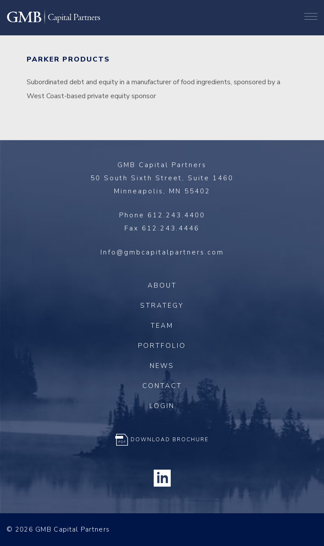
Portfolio (162, 345)
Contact (162, 385)
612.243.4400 (176, 215)
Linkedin (162, 478)
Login (162, 406)
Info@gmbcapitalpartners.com (162, 252)
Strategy (162, 305)
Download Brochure (170, 439)
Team (162, 325)
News (162, 365)
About (162, 285)
